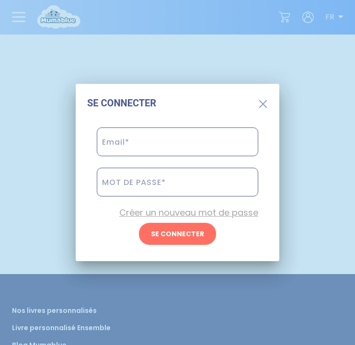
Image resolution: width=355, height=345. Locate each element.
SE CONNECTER (177, 234)
